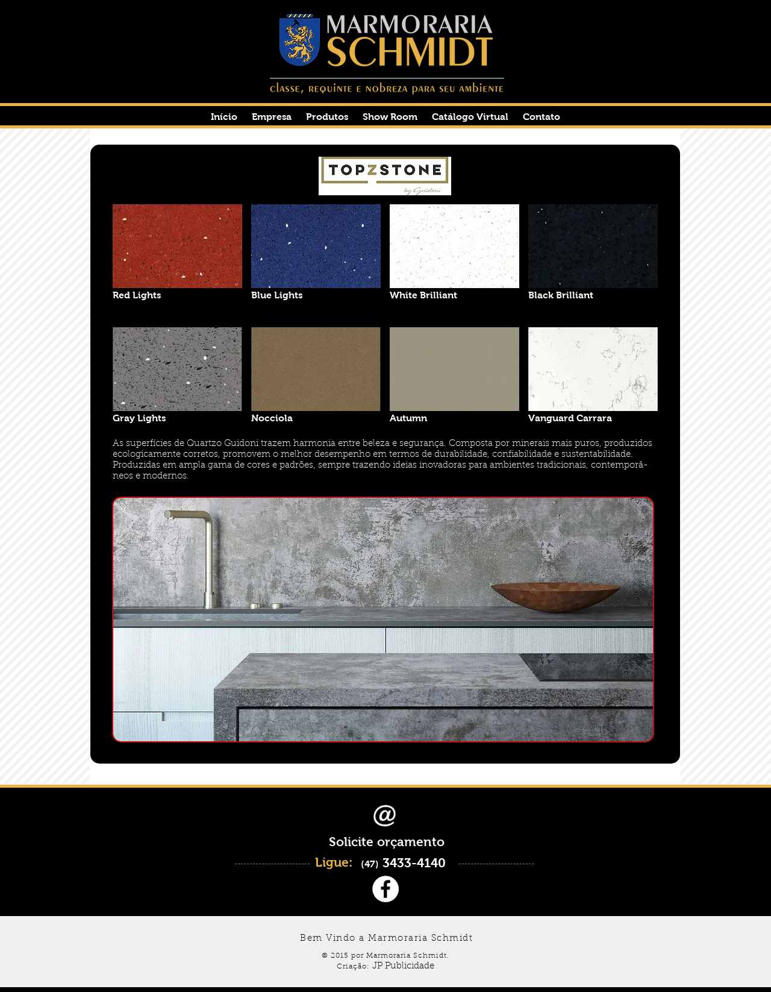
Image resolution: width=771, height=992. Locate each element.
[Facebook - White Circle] (385, 889)
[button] (177, 261)
